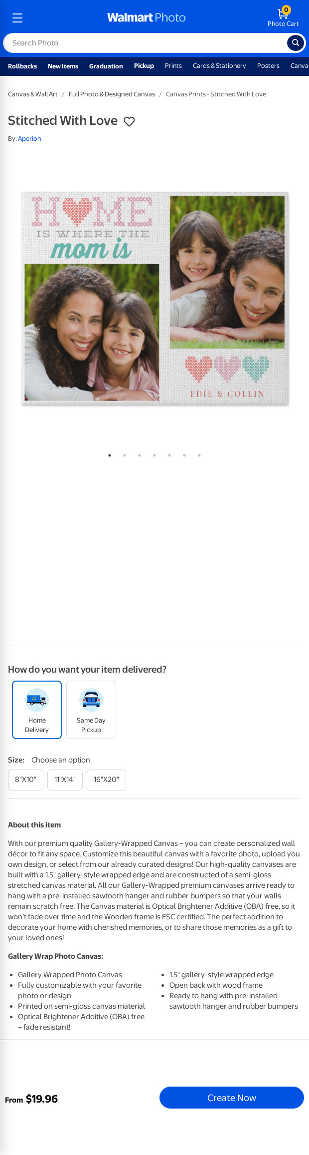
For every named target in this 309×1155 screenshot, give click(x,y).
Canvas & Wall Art (33, 94)
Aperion (29, 138)
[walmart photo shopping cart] (283, 17)
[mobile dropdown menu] (17, 17)
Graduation (106, 66)
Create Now (231, 1097)
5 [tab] (167, 453)
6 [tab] (182, 453)
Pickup (144, 65)
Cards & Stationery (219, 65)
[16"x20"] (106, 779)
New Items (63, 66)
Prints (173, 65)
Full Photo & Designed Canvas (112, 94)
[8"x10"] (25, 779)
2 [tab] (123, 453)
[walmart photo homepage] (146, 17)
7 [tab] (197, 453)
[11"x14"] (65, 779)
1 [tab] (108, 453)
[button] (129, 121)
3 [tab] (138, 453)
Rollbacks (22, 66)
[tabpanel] (154, 298)
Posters (268, 65)
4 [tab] (152, 453)
